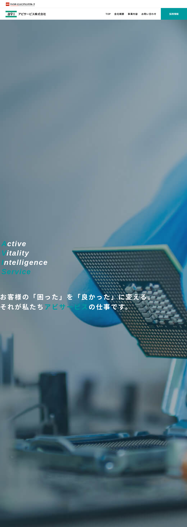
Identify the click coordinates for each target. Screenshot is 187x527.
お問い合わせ (148, 14)
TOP (108, 14)
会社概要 (119, 14)
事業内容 (133, 14)
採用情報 (174, 14)
